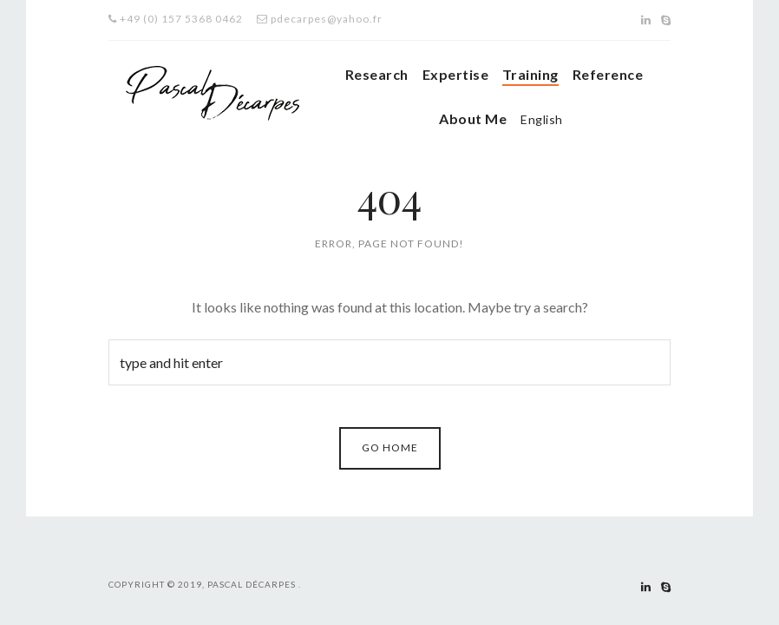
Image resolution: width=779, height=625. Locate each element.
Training (530, 74)
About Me (473, 118)
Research (377, 74)
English (541, 119)
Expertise (455, 74)
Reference (608, 74)
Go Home (390, 447)
